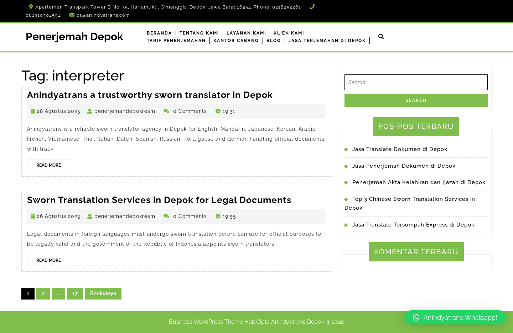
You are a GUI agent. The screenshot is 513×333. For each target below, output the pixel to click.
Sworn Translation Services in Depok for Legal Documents (159, 199)
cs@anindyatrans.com (103, 15)
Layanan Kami (246, 33)
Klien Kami (289, 33)
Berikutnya (103, 293)
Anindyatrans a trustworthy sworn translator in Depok (150, 94)
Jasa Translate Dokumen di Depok (399, 149)
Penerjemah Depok (74, 36)
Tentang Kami (199, 33)
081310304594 (43, 15)
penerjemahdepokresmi (125, 111)
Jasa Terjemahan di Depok (327, 40)
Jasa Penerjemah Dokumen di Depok (404, 166)
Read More (53, 166)
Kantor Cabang (236, 40)
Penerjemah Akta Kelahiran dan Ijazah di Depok (419, 182)
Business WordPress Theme (206, 321)
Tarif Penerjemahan (176, 40)
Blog (273, 40)
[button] (455, 317)
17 (75, 293)
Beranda (159, 33)
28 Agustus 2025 (59, 111)
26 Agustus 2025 (59, 216)
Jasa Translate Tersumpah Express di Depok (413, 225)
